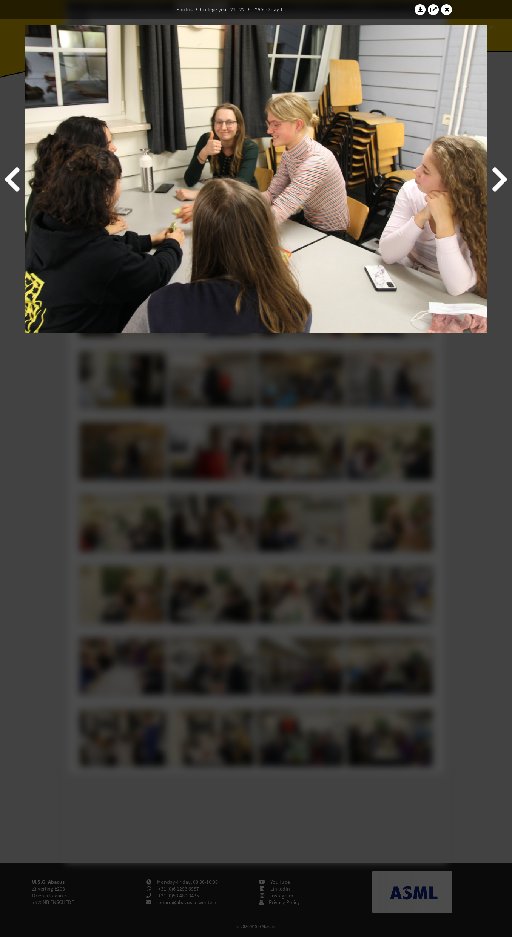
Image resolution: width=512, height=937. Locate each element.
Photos (184, 9)
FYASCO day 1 (267, 9)
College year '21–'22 (222, 9)
